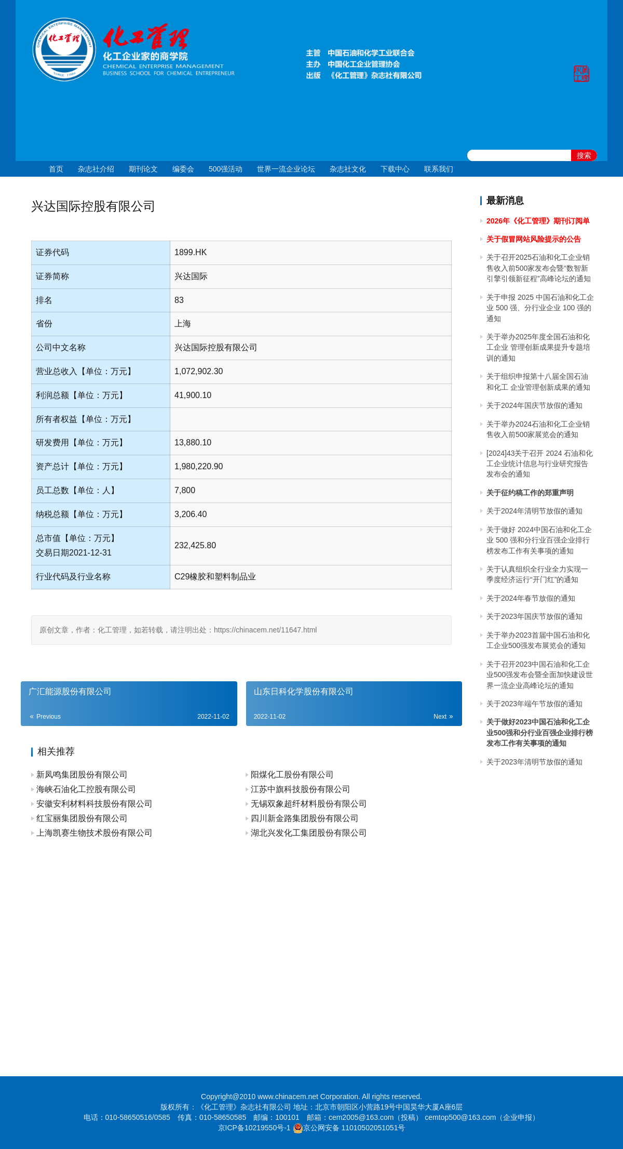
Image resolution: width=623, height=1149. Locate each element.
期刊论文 (143, 169)
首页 (56, 169)
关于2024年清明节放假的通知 (534, 511)
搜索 (584, 155)
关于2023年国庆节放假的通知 (534, 616)
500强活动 (225, 169)
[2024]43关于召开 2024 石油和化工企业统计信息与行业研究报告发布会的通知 (539, 464)
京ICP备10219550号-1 (254, 1128)
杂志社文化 (348, 169)
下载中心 (395, 169)
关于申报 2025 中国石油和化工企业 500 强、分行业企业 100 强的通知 (540, 308)
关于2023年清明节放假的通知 (534, 762)
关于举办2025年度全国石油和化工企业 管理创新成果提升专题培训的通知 (538, 347)
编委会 (183, 169)
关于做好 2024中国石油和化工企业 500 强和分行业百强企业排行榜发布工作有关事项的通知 (539, 540)
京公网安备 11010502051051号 (354, 1128)
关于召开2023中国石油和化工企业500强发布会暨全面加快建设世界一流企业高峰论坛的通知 (539, 675)
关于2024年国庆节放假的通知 (534, 405)
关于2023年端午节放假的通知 (534, 703)
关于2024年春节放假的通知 (530, 598)
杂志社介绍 (96, 169)
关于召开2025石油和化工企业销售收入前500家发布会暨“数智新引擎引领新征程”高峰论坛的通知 (538, 268)
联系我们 (438, 169)
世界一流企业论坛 (286, 169)
